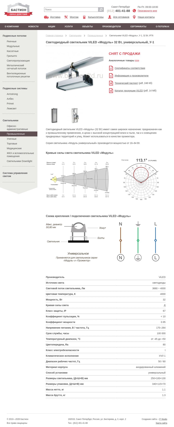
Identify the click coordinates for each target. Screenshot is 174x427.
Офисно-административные (17, 127)
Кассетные (13, 51)
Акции (51, 26)
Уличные (11, 138)
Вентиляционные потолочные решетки (18, 75)
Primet (10, 103)
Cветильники (10, 120)
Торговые (12, 143)
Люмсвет (11, 108)
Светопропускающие (18, 60)
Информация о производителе (132, 75)
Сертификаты (138, 26)
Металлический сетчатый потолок (16, 67)
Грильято (12, 56)
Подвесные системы (15, 88)
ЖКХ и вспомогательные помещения (20, 155)
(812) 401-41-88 (80, 423)
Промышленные (16, 134)
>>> (137, 60)
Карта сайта (161, 423)
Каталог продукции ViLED (129, 90)
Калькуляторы (96, 17)
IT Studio (163, 419)
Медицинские (14, 148)
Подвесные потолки (14, 35)
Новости (33, 26)
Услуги (69, 26)
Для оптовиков (121, 17)
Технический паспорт (126, 83)
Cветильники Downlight (19, 161)
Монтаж (74, 17)
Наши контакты (146, 17)
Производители (111, 26)
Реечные (11, 41)
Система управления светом (15, 174)
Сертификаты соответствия (130, 68)
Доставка (55, 17)
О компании (12, 26)
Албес (10, 98)
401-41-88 (118, 11)
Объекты (87, 26)
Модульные (13, 46)
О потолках (162, 26)
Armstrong (12, 94)
